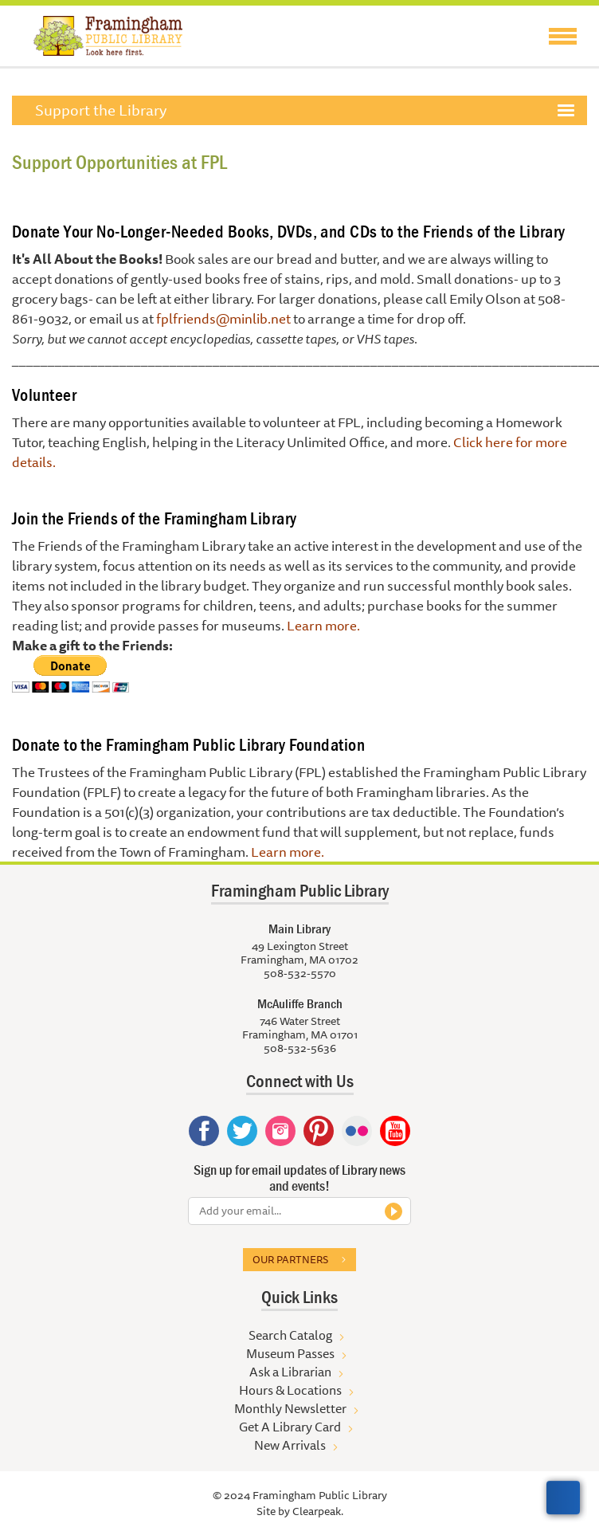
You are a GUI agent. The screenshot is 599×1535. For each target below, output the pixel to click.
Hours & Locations (290, 1390)
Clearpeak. (317, 1511)
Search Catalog (290, 1335)
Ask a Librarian (290, 1371)
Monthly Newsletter (290, 1408)
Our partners (290, 1259)
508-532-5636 (300, 1048)
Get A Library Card (290, 1426)
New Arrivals (290, 1445)
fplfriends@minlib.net (223, 318)
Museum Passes (290, 1353)
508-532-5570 (300, 973)
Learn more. (323, 625)
